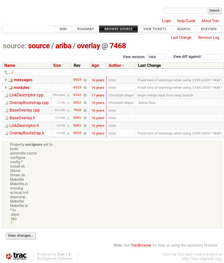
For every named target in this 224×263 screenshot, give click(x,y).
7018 (77, 110)
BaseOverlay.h (22, 117)
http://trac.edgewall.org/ (202, 259)
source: (15, 45)
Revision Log (208, 37)
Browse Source (118, 29)
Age (95, 65)
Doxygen (209, 29)
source (39, 45)
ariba (63, 45)
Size (57, 65)
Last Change (181, 37)
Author (115, 65)
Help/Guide (186, 21)
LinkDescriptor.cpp (26, 95)
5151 (77, 95)
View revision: (134, 57)
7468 (118, 45)
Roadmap (85, 29)
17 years (97, 95)
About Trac (210, 21)
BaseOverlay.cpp (24, 110)
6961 (77, 117)
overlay (88, 45)
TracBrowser (141, 245)
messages (23, 79)
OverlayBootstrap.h (26, 133)
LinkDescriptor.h (24, 125)
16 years (97, 80)
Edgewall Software (57, 259)
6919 (77, 80)
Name (9, 65)
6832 (77, 102)
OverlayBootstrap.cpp (29, 102)
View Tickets (154, 29)
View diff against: (197, 57)
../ (11, 72)
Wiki (63, 29)
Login (166, 21)
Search (183, 29)
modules (22, 87)
